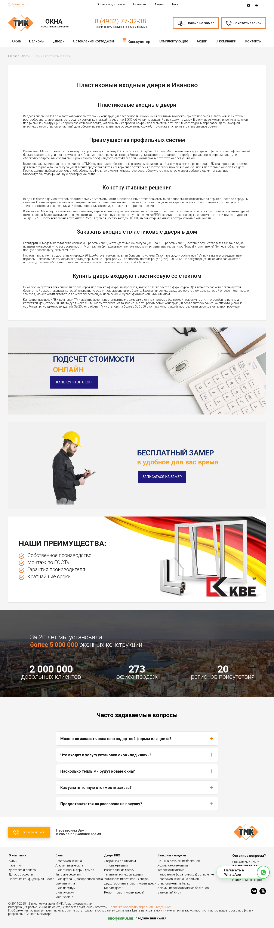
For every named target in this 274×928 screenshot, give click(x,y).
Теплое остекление (170, 870)
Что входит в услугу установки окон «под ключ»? (137, 754)
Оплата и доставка (111, 4)
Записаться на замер (162, 477)
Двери (59, 41)
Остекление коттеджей (93, 41)
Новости (139, 4)
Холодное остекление (172, 865)
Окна (16, 41)
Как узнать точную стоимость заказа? (137, 787)
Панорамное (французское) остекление (185, 874)
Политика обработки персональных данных (140, 907)
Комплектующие (173, 41)
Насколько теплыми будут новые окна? (137, 771)
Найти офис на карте (247, 879)
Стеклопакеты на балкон (174, 883)
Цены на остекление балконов (178, 861)
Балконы (37, 41)
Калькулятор (136, 40)
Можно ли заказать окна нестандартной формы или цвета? (137, 738)
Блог (175, 4)
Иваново (18, 4)
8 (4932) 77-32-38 (120, 21)
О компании (226, 41)
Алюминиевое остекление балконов (183, 888)
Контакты (253, 41)
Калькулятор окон (77, 382)
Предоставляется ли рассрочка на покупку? (137, 803)
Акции (159, 4)
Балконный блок (169, 892)
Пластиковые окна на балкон (178, 879)
